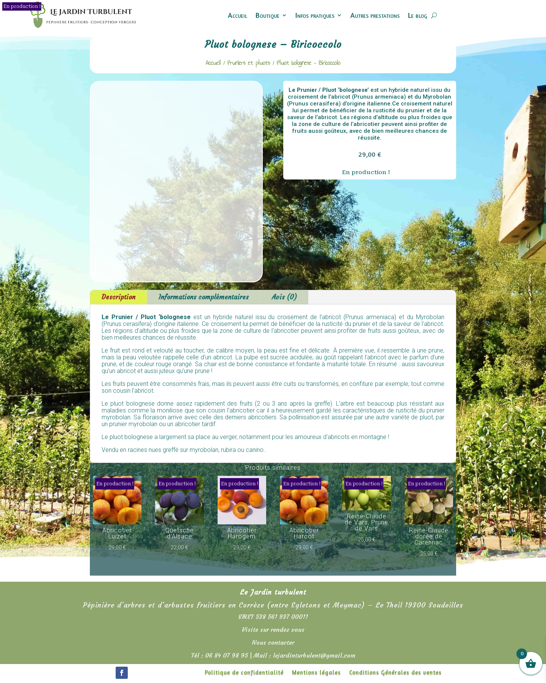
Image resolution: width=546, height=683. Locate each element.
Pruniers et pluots (249, 63)
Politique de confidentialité (244, 673)
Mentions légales (316, 673)
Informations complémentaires (203, 297)
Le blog (417, 15)
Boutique (267, 15)
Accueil (237, 15)
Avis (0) (284, 297)
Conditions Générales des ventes (395, 673)
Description (118, 297)
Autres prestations (375, 15)
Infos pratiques (314, 15)
